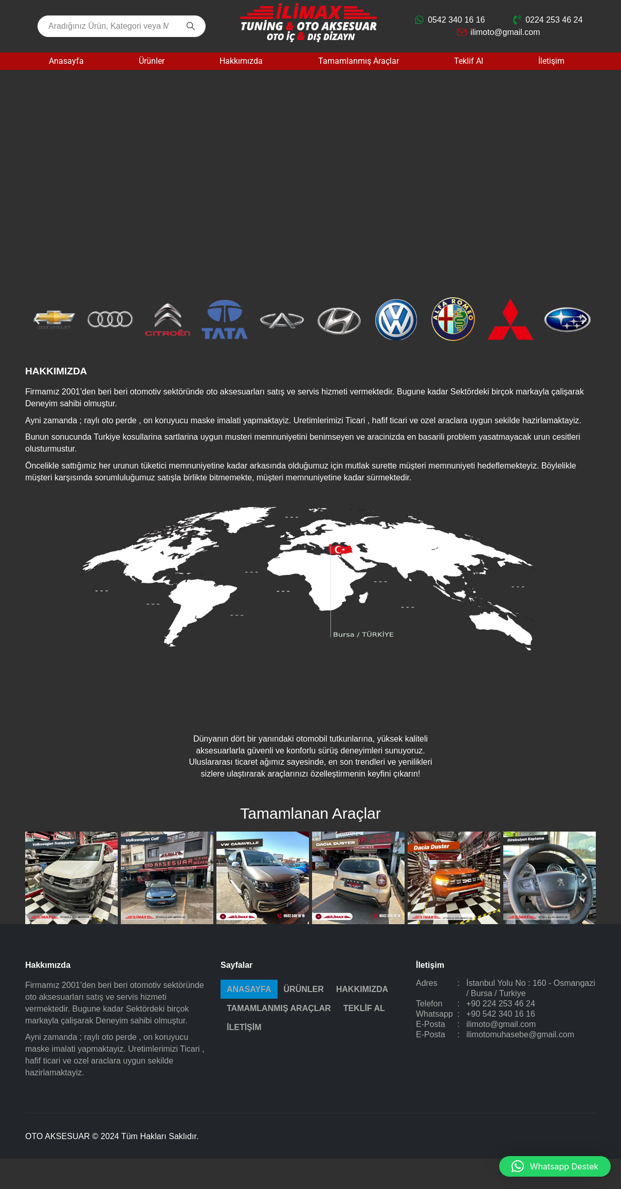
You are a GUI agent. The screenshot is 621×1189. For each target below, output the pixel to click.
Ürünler (152, 61)
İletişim (551, 61)
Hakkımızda (241, 61)
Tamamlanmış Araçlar (358, 61)
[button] (36, 319)
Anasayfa (66, 61)
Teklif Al (468, 61)
